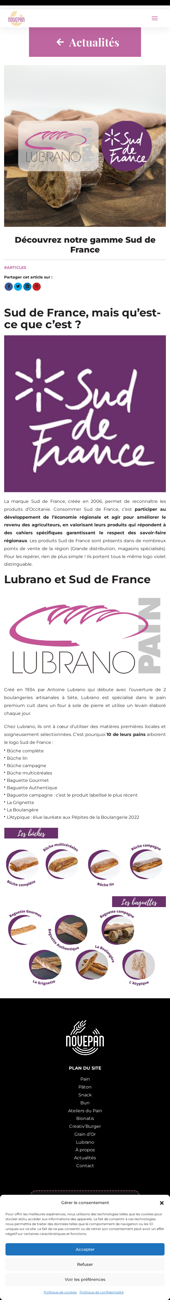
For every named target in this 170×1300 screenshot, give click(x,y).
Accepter (85, 1249)
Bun (85, 1102)
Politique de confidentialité (102, 1292)
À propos (85, 1149)
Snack (85, 1094)
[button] (162, 1202)
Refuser (85, 1264)
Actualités (85, 1157)
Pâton (85, 1087)
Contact (85, 1165)
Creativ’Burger (85, 1126)
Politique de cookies (60, 1292)
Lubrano (85, 1142)
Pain (85, 1079)
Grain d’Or (85, 1134)
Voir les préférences (85, 1279)
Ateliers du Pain (85, 1110)
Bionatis (85, 1118)
